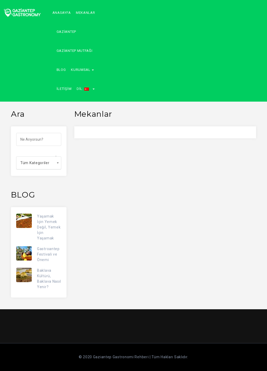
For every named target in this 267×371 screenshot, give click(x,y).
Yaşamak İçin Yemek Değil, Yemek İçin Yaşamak (48, 227)
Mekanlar (85, 13)
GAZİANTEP (66, 32)
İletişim (64, 89)
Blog (61, 70)
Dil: (86, 89)
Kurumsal (82, 70)
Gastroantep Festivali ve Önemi (48, 254)
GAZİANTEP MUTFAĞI (75, 51)
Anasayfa (61, 13)
